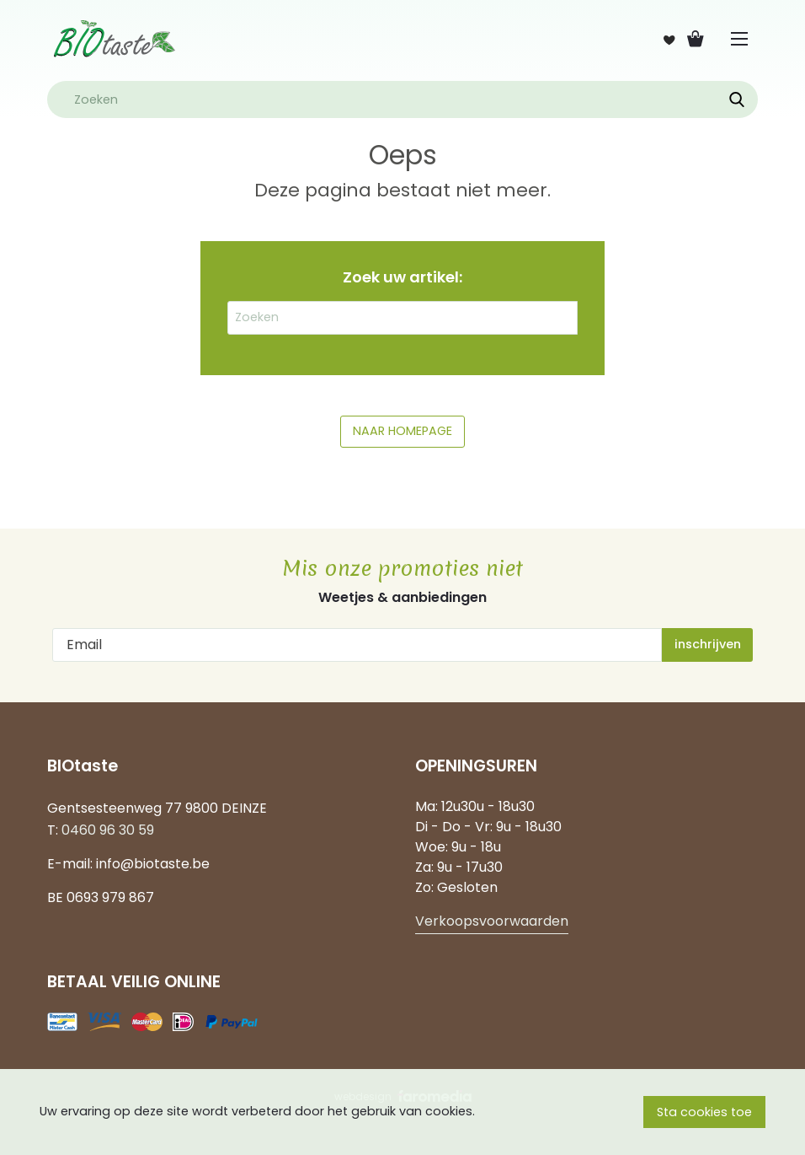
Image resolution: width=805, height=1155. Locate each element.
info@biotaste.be (153, 863)
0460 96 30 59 (107, 830)
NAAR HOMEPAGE (402, 430)
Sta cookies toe (704, 1112)
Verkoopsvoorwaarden (491, 921)
